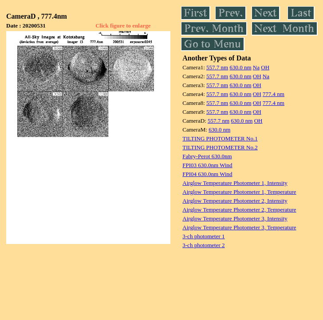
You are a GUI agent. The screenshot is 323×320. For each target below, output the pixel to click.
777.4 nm (273, 94)
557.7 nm (217, 67)
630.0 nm (240, 67)
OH (265, 67)
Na (256, 67)
